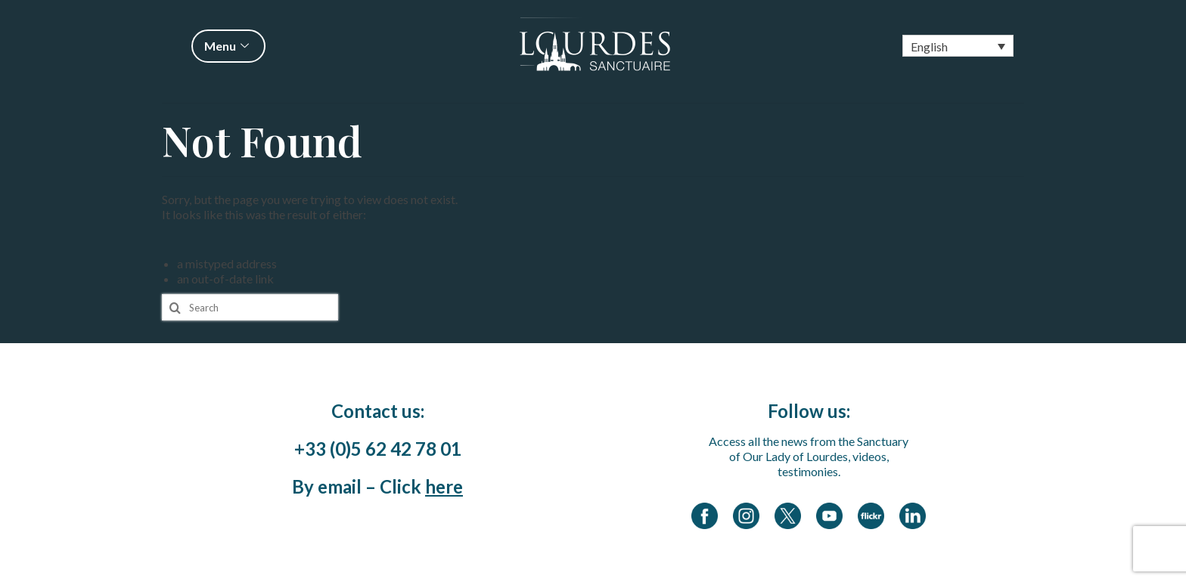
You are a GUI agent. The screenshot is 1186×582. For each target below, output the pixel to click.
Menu (228, 46)
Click (421, 486)
